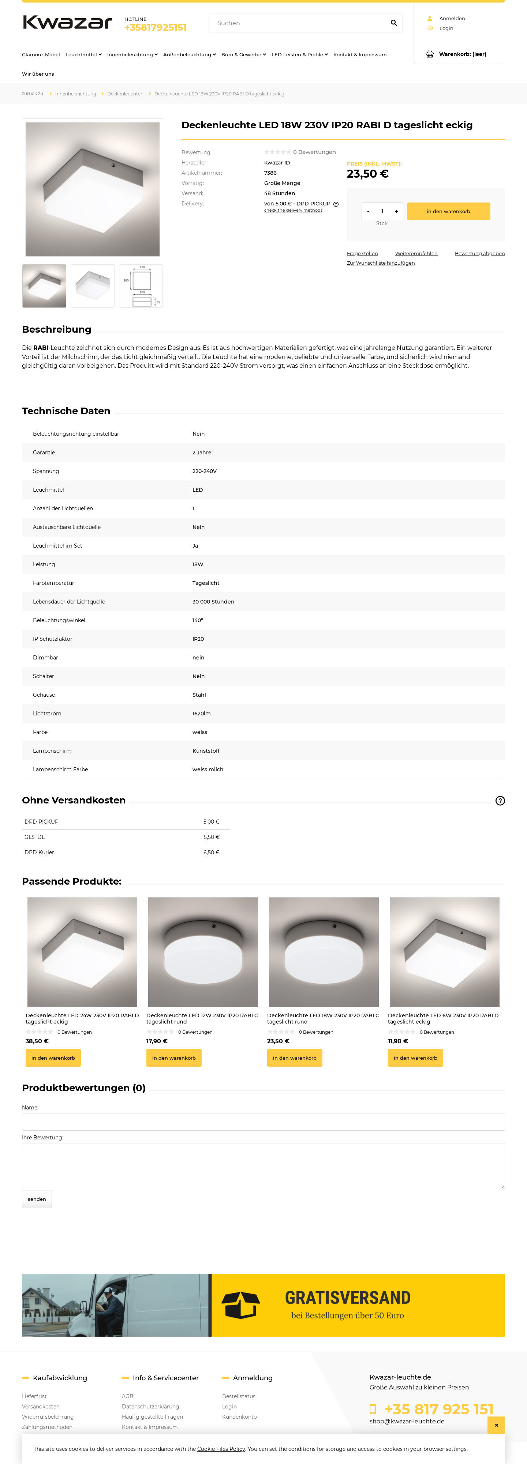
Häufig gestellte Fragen (152, 1417)
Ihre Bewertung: (42, 1137)
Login (229, 1406)
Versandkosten (41, 1406)
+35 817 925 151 (437, 1409)
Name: (30, 1107)
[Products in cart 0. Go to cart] (459, 54)
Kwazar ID (277, 162)
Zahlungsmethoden (47, 1427)
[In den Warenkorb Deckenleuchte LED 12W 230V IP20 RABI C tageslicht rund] (174, 1058)
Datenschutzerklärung (150, 1406)
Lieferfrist (34, 1396)
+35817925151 (155, 27)
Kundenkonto (239, 1417)
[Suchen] (393, 23)
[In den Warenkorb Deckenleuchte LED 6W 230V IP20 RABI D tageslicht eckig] (415, 1058)
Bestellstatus (238, 1396)
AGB (128, 1396)
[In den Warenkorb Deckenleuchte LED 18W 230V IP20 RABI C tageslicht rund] (294, 1058)
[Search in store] (299, 23)
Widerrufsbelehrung (48, 1417)
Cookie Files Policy (221, 1449)
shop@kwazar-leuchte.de (407, 1421)
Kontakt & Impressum (150, 1427)
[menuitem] (41, 54)
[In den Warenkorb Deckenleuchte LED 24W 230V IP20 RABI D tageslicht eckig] (53, 1058)
